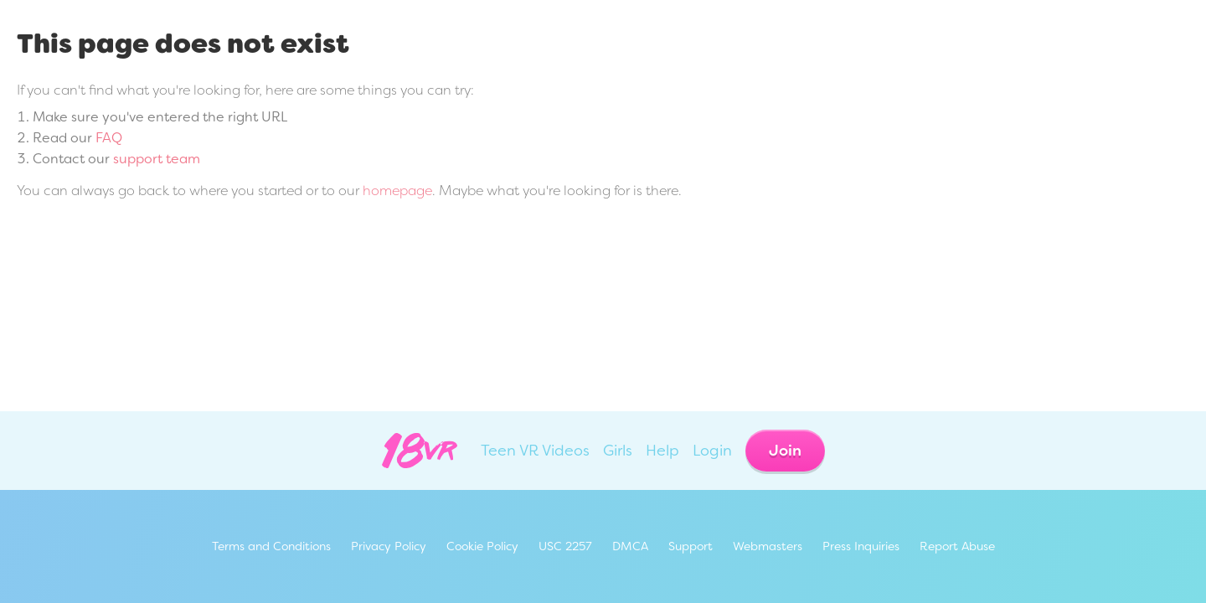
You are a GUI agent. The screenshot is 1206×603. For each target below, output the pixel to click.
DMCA (630, 546)
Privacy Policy (388, 546)
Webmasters (767, 546)
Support (690, 546)
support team (156, 159)
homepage (397, 190)
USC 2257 (565, 546)
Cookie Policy (482, 546)
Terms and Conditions (271, 546)
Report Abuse (957, 546)
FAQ (108, 138)
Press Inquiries (860, 546)
